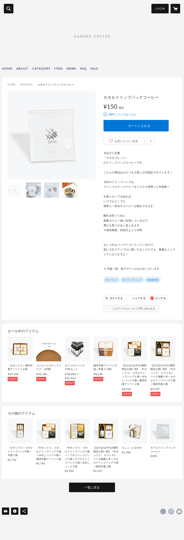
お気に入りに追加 (126, 141)
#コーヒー (111, 279)
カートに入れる (139, 125)
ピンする (160, 298)
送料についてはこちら (122, 114)
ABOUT (22, 68)
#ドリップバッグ (132, 279)
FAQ (83, 68)
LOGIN (160, 8)
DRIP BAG (26, 84)
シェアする (139, 298)
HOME (7, 68)
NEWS (71, 68)
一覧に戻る (92, 487)
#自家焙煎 (153, 279)
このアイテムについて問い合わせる (133, 308)
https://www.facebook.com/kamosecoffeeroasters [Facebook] (163, 511)
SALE (94, 68)
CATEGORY (41, 68)
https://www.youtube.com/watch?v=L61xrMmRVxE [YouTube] (179, 511)
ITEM (58, 68)
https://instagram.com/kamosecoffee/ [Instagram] (171, 511)
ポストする (116, 298)
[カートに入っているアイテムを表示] (175, 8)
